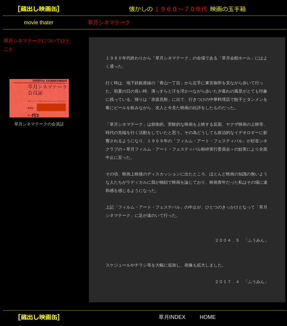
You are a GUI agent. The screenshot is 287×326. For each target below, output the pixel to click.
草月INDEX (172, 317)
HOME (208, 317)
